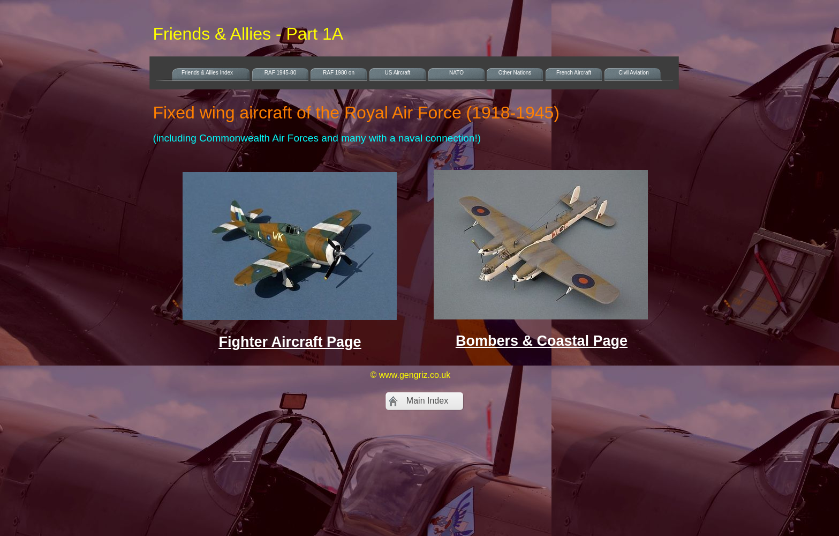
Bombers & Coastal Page (542, 341)
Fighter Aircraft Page (289, 342)
